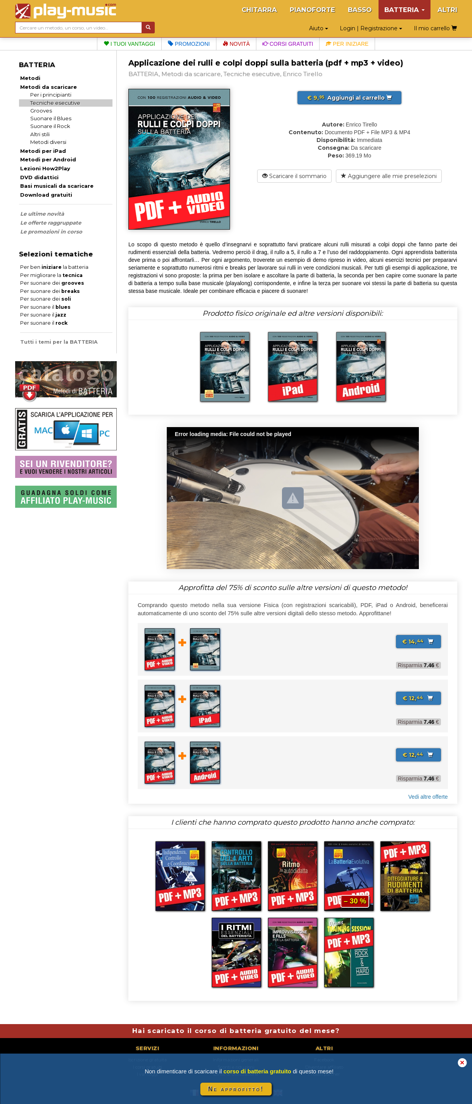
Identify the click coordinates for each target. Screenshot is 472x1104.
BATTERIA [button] (404, 10)
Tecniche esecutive (55, 103)
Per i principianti (50, 95)
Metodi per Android (48, 159)
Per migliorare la (51, 275)
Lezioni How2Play (45, 168)
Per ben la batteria (54, 267)
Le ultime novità (42, 214)
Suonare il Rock (50, 126)
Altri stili (40, 134)
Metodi (30, 78)
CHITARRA (259, 10)
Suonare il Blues (50, 118)
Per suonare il (45, 307)
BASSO (360, 10)
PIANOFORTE (312, 10)
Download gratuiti (46, 195)
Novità (236, 44)
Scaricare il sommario (294, 176)
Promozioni (189, 44)
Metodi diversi (48, 142)
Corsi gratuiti (288, 44)
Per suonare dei (52, 283)
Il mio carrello (435, 28)
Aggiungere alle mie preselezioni (389, 176)
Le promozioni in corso (51, 231)
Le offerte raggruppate (50, 223)
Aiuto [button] (318, 28)
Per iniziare (347, 44)
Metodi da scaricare (48, 87)
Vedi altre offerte (428, 797)
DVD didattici (39, 177)
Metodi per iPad (43, 151)
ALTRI (447, 10)
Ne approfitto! (236, 1089)
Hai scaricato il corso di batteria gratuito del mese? (236, 1031)
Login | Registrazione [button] (371, 28)
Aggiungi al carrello (349, 97)
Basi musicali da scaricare (56, 186)
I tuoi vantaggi (129, 44)
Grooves (41, 110)
